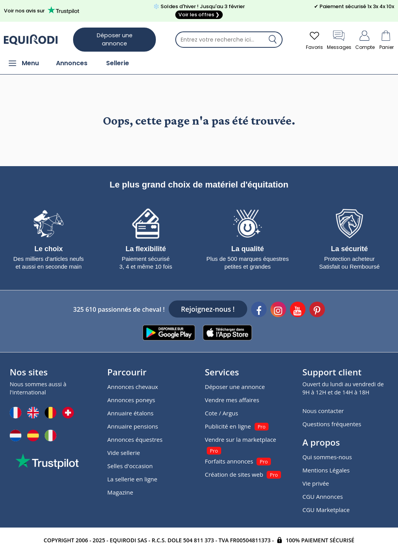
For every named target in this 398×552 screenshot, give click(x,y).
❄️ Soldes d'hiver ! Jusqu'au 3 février (199, 11)
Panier (386, 39)
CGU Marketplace (326, 510)
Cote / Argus (221, 413)
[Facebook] (259, 310)
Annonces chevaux (132, 387)
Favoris (314, 39)
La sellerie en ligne (132, 479)
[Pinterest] (317, 310)
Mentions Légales (326, 470)
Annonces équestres (134, 439)
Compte (365, 39)
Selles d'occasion (130, 466)
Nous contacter (323, 411)
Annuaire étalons (130, 413)
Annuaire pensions (132, 426)
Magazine (120, 492)
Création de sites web (234, 474)
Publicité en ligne (228, 426)
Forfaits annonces (229, 461)
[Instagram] (278, 310)
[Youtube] (297, 310)
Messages (339, 39)
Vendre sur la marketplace (240, 439)
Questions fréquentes (331, 424)
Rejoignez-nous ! (208, 309)
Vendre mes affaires (232, 400)
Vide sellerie (123, 453)
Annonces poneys (131, 400)
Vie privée (315, 483)
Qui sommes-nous (327, 457)
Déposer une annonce (115, 39)
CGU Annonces (322, 496)
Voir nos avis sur (43, 10)
